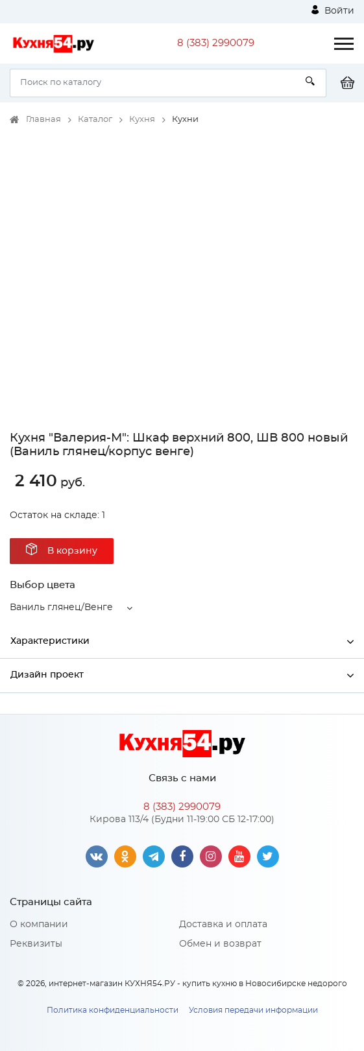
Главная (43, 119)
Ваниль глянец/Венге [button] (61, 607)
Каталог (95, 119)
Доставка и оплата (223, 924)
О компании (39, 924)
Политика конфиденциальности (112, 1010)
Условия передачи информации (253, 1010)
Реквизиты (36, 944)
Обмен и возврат (220, 944)
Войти (332, 10)
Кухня (142, 119)
